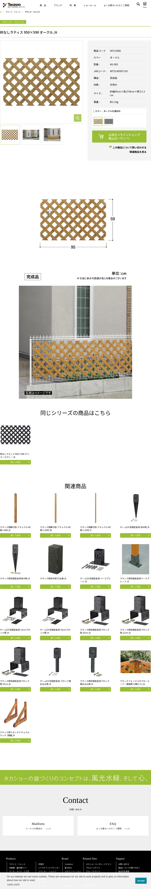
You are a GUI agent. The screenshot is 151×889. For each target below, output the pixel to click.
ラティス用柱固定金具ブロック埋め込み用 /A (94, 682)
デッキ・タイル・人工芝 (19, 871)
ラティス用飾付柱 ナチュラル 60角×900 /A (15, 529)
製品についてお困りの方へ (129, 867)
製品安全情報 (123, 871)
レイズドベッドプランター (49, 867)
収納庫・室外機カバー (18, 867)
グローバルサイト (93, 871)
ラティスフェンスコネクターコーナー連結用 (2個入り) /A (134, 682)
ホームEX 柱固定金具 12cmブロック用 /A (15, 631)
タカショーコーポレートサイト (98, 864)
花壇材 (41, 864)
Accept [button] (141, 880)
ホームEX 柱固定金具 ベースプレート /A (95, 580)
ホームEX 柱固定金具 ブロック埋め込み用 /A (55, 682)
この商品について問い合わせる (129, 147)
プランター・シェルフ (47, 871)
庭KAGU (68, 867)
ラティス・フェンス (17, 864)
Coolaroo (69, 864)
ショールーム (90, 5)
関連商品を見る (138, 152)
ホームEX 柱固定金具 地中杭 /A (134, 527)
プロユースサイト (93, 867)
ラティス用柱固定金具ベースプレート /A (134, 580)
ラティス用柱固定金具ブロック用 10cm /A (94, 631)
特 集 (73, 5)
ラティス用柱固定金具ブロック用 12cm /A (134, 631)
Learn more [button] (13, 884)
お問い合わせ (123, 864)
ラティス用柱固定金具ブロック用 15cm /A (14, 682)
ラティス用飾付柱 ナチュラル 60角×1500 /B (55, 529)
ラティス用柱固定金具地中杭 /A (15, 578)
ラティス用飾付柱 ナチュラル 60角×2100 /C (95, 529)
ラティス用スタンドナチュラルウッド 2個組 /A (14, 734)
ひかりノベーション (73, 871)
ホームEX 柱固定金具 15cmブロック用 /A (55, 631)
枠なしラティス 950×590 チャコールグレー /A (14, 455)
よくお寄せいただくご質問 (116, 5)
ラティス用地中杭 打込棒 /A (53, 578)
